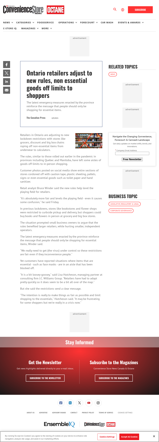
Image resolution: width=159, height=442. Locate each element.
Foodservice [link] (45, 22)
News (112, 74)
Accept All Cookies (129, 436)
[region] (79, 436)
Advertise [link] (43, 413)
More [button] (45, 28)
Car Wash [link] (107, 22)
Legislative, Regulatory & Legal (124, 204)
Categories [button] (23, 22)
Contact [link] (73, 413)
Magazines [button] (28, 28)
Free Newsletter (132, 159)
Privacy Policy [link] (88, 413)
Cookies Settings (125, 413)
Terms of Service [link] (106, 413)
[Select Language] (123, 10)
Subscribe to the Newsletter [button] (45, 378)
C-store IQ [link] (10, 28)
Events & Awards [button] (129, 22)
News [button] (6, 22)
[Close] (154, 436)
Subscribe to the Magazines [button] (114, 378)
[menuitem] (9, 22)
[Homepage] (33, 9)
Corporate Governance (121, 210)
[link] (6, 64)
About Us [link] (30, 413)
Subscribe (140, 9)
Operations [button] (66, 22)
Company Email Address (126, 150)
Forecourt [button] (87, 22)
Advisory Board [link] (59, 413)
